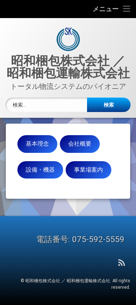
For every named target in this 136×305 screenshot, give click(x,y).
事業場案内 (88, 169)
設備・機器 (40, 169)
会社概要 (79, 143)
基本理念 (37, 143)
